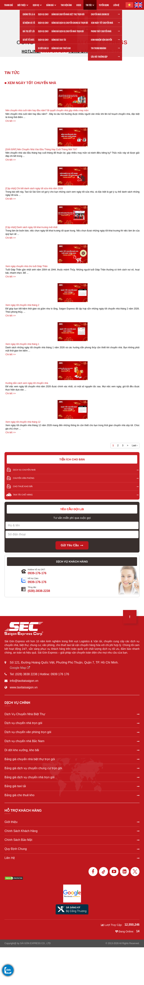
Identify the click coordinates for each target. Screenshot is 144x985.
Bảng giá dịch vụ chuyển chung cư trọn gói (72, 768)
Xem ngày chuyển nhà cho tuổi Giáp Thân (26, 266)
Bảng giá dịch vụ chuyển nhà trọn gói (72, 777)
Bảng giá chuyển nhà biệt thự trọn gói (72, 759)
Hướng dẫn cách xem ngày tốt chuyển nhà (26, 383)
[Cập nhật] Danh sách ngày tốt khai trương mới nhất (31, 227)
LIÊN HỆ (116, 5)
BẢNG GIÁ (51, 5)
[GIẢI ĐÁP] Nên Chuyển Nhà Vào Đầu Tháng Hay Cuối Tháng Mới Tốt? (41, 149)
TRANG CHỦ (8, 5)
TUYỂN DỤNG (104, 5)
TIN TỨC (90, 5)
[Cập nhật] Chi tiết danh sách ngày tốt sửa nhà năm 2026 (34, 188)
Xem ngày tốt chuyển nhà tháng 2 (22, 305)
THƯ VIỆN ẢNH (66, 5)
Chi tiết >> (10, 121)
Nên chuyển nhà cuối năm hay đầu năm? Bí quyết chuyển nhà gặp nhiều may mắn (46, 110)
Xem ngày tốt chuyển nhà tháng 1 (22, 344)
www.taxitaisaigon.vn (24, 687)
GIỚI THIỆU (22, 5)
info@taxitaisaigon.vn (24, 680)
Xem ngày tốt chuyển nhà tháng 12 (22, 422)
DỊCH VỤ (37, 5)
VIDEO (78, 5)
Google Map (20, 667)
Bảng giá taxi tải (72, 786)
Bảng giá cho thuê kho (72, 795)
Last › (134, 445)
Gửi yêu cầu (72, 545)
